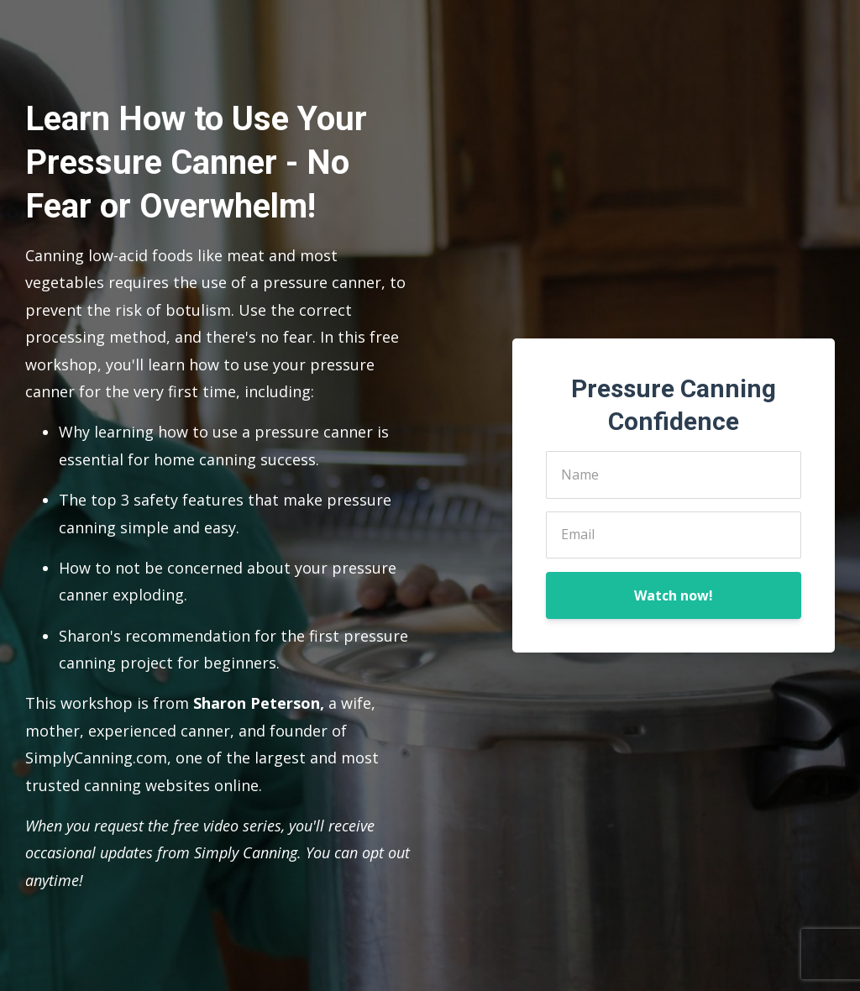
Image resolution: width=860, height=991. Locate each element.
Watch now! (673, 595)
